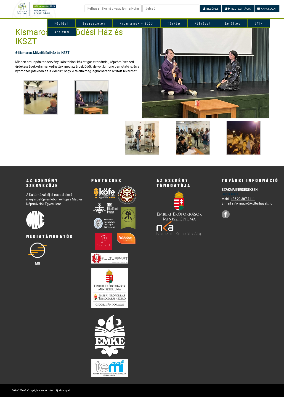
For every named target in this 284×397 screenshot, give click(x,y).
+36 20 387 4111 (243, 199)
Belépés (211, 8)
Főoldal (61, 23)
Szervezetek (94, 23)
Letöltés (233, 23)
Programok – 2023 (136, 23)
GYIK (259, 23)
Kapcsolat (267, 8)
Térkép (173, 23)
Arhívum (61, 31)
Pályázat (203, 23)
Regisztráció (238, 8)
